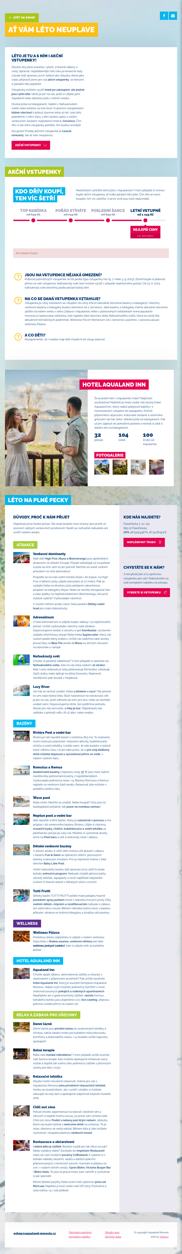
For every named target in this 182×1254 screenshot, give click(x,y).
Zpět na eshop (22, 17)
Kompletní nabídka (79, 1236)
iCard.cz (164, 1236)
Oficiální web (112, 1232)
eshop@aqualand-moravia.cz (35, 1233)
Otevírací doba (113, 1236)
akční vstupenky (31, 145)
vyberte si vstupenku (147, 592)
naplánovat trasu (144, 542)
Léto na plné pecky (38, 500)
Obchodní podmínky (80, 1232)
